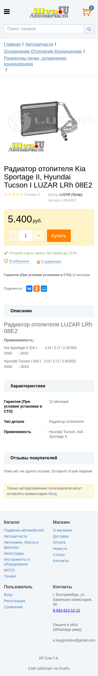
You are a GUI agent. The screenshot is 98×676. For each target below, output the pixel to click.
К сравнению (51, 261)
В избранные (19, 261)
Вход (52, 494)
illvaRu (64, 668)
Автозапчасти (39, 44)
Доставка (61, 536)
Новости (60, 549)
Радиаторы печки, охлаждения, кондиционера (35, 61)
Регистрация (14, 601)
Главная (12, 44)
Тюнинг (10, 576)
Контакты (61, 561)
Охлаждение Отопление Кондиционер (43, 51)
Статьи (59, 555)
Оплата (59, 542)
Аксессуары (14, 553)
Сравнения (13, 607)
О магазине (62, 530)
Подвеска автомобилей (24, 530)
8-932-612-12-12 (66, 610)
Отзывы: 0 (32, 194)
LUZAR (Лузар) (71, 194)
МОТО (9, 570)
